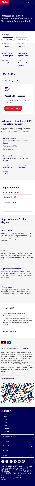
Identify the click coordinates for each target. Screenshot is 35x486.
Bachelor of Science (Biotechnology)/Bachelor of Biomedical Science (16, 158)
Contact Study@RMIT (11, 331)
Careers (6, 428)
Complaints (27, 468)
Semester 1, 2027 (10, 202)
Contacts (6, 431)
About (5, 455)
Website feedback (17, 468)
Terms (25, 466)
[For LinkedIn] (15, 461)
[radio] (21, 39)
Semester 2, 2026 (10, 197)
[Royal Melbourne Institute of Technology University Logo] (4, 2)
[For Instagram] (11, 461)
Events (6, 419)
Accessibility (6, 468)
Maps (5, 425)
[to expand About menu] (31, 455)
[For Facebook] (2, 461)
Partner (5, 450)
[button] (28, 2)
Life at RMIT (7, 441)
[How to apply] (6, 230)
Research (6, 446)
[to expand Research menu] (31, 445)
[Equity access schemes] (11, 269)
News (5, 416)
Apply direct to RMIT (13, 108)
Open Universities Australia (18, 474)
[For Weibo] (23, 461)
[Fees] (3, 250)
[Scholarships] (6, 287)
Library (6, 422)
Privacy (31, 466)
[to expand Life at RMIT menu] (31, 441)
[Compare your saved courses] (24, 2)
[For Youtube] (19, 461)
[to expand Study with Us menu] (31, 436)
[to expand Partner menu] (31, 450)
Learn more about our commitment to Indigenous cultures (17, 377)
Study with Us (7, 437)
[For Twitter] (6, 461)
